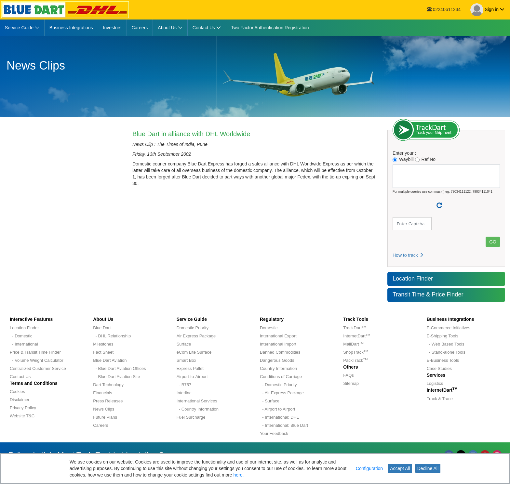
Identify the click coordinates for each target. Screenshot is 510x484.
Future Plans (105, 417)
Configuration (369, 468)
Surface (184, 344)
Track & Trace (440, 398)
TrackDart (354, 327)
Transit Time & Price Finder (428, 294)
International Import (278, 344)
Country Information (278, 368)
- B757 (184, 384)
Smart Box (186, 360)
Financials (102, 392)
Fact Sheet (103, 352)
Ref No (425, 159)
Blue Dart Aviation (110, 360)
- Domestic (21, 336)
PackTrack (355, 360)
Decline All (427, 468)
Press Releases (108, 401)
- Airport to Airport (277, 409)
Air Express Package (196, 336)
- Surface (269, 401)
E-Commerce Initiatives (448, 327)
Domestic (268, 327)
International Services (197, 401)
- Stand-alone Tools (446, 352)
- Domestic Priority (278, 384)
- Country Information (198, 409)
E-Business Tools (443, 360)
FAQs (348, 375)
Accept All (400, 468)
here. (239, 474)
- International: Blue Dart (284, 425)
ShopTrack (355, 352)
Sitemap (351, 383)
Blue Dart (102, 327)
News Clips (103, 409)
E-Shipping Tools (442, 336)
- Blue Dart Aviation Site (116, 376)
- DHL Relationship (112, 336)
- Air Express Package (282, 392)
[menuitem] (22, 28)
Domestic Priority (192, 327)
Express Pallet (190, 368)
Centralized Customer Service (38, 368)
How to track (408, 255)
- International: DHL (279, 417)
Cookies (17, 391)
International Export (278, 336)
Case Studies (439, 368)
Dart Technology (108, 384)
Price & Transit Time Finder (35, 352)
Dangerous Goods (277, 360)
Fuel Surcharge (191, 417)
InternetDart (356, 336)
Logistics (435, 383)
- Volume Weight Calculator (36, 360)
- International (24, 344)
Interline (184, 392)
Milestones (103, 344)
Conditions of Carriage (281, 376)
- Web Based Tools (445, 344)
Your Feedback (274, 433)
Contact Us (20, 376)
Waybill (403, 159)
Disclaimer (20, 399)
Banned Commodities (280, 352)
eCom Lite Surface (194, 352)
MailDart (353, 344)
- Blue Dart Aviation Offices (119, 368)
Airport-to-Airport (192, 376)
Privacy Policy (23, 407)
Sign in (487, 9)
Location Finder (413, 278)
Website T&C (22, 415)
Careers (100, 425)
